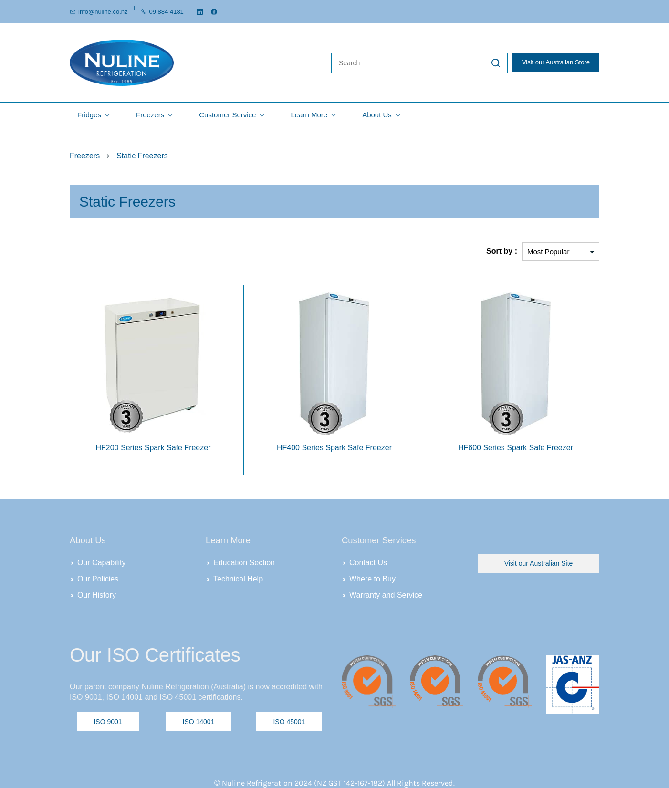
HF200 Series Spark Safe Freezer (152, 446)
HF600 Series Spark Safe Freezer (515, 446)
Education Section (244, 561)
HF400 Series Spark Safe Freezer (334, 446)
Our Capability (101, 561)
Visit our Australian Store (556, 61)
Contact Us (368, 561)
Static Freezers (142, 154)
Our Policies (97, 577)
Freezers (85, 154)
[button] (538, 561)
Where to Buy (372, 577)
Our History (96, 593)
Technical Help (238, 577)
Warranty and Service (385, 593)
